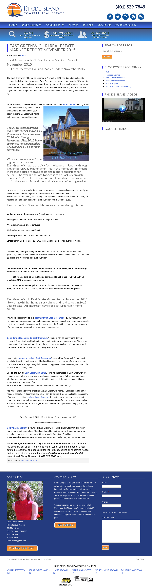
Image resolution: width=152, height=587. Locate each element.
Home (13, 25)
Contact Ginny (125, 25)
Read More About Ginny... (22, 548)
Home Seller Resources (115, 81)
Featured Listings (113, 75)
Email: (105, 492)
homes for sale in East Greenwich (35, 358)
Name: (105, 482)
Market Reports (29, 460)
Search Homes (31, 25)
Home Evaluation (65, 525)
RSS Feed (141, 17)
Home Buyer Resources (115, 78)
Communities (55, 25)
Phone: (105, 502)
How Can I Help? (109, 517)
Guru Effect (140, 559)
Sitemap (37, 559)
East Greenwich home (35, 373)
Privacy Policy (46, 559)
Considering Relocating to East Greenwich (27, 338)
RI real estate (68, 104)
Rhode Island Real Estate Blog (118, 86)
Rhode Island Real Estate (41, 11)
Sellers (88, 25)
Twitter (118, 17)
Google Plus (125, 17)
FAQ (107, 72)
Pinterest (133, 17)
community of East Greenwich (49, 318)
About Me (104, 25)
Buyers (73, 25)
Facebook (110, 17)
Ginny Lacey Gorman (38, 397)
